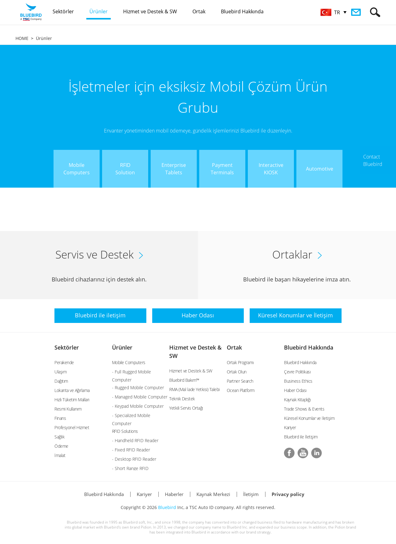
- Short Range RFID (130, 468)
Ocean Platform (241, 390)
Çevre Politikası (297, 372)
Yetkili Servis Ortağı (186, 408)
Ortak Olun (237, 372)
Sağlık (59, 437)
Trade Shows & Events (304, 409)
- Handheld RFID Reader (135, 440)
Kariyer (290, 427)
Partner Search (240, 381)
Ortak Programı (240, 362)
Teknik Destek (182, 399)
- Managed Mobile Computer (139, 397)
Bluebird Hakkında (308, 347)
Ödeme (61, 446)
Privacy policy (288, 494)
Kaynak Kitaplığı (297, 400)
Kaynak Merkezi (213, 494)
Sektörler (66, 347)
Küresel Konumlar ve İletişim (309, 418)
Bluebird (167, 507)
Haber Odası (295, 390)
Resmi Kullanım (67, 409)
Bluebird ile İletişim (301, 437)
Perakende (64, 362)
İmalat (59, 455)
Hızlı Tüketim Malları (71, 400)
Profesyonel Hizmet (71, 427)
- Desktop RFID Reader (134, 459)
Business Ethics (298, 381)
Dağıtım (61, 381)
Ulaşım (60, 372)
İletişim (251, 494)
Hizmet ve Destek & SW (190, 371)
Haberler (174, 494)
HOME (21, 38)
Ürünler (44, 38)
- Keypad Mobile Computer (138, 406)
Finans (60, 418)
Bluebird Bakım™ (184, 380)
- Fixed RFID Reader (131, 450)
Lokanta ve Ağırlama (72, 390)
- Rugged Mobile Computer (138, 387)
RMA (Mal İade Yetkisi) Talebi (194, 389)
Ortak (234, 347)
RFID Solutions (125, 431)
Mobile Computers (128, 362)
